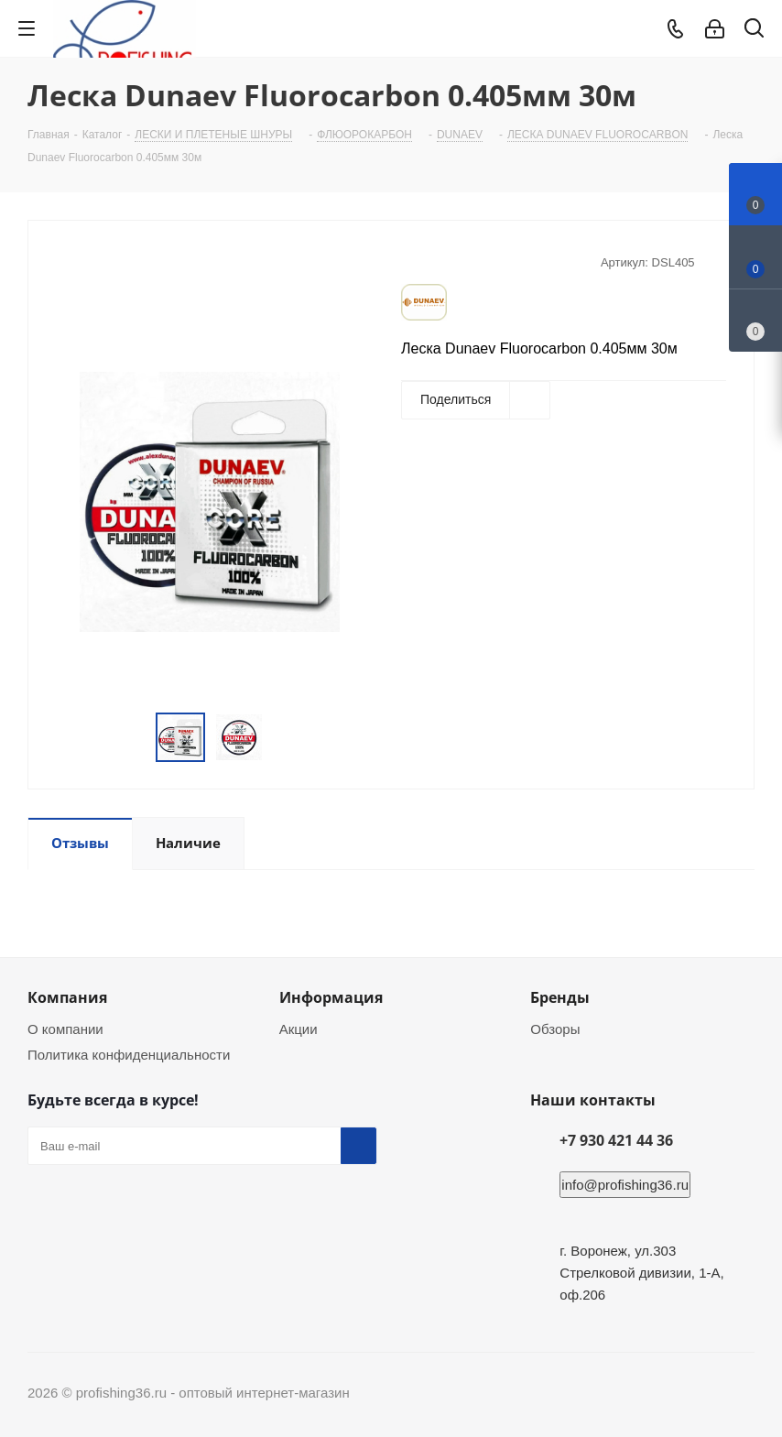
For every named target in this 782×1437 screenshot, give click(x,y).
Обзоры (555, 1029)
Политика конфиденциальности (128, 1054)
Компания (67, 997)
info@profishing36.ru (625, 1184)
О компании (65, 1029)
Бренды (560, 997)
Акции (298, 1029)
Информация (331, 997)
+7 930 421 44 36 (616, 1140)
